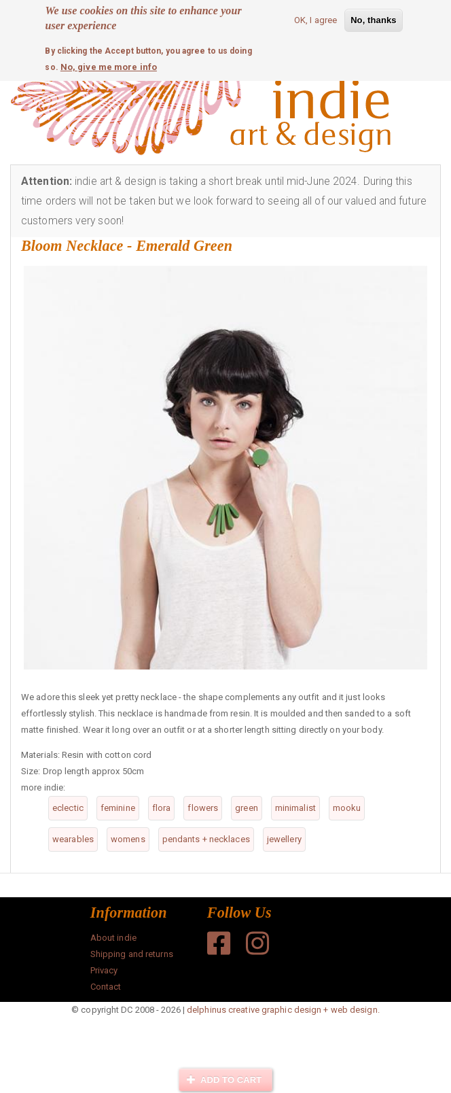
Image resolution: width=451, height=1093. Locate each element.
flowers (202, 808)
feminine (118, 808)
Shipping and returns (131, 954)
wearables (73, 839)
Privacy (104, 970)
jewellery (284, 839)
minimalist (295, 808)
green (246, 808)
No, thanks (373, 17)
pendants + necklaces (206, 839)
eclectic (68, 808)
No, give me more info (108, 64)
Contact (106, 987)
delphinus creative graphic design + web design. (283, 1010)
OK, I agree (315, 17)
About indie (113, 938)
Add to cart (224, 1080)
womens (128, 839)
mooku (347, 808)
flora (161, 808)
